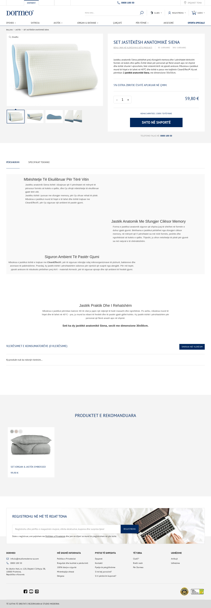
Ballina (9, 30)
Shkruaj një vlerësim (192, 346)
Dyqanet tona (195, 3)
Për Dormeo (138, 567)
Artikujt (174, 558)
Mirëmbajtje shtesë (65, 571)
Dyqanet (98, 558)
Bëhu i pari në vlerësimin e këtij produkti (133, 47)
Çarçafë (117, 22)
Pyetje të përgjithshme (105, 567)
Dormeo (10, 552)
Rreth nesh (138, 563)
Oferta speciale (196, 22)
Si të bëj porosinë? (103, 571)
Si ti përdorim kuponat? (105, 576)
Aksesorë (169, 22)
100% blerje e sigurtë (66, 567)
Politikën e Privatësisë (55, 536)
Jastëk (18, 30)
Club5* (136, 558)
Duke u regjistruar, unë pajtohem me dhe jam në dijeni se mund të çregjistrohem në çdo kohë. (64, 536)
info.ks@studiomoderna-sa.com (24, 558)
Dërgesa (60, 576)
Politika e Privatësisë (66, 558)
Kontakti (99, 563)
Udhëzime (175, 563)
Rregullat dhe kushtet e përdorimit (72, 563)
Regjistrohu (130, 529)
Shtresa (35, 22)
